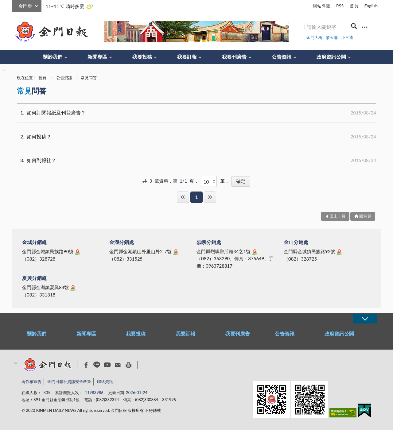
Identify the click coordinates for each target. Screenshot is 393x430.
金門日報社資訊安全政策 (69, 381)
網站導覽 (321, 5)
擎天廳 (332, 37)
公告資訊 (281, 57)
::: (16, 5)
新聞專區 (97, 57)
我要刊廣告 (234, 57)
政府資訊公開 (331, 57)
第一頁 (183, 197)
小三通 (347, 37)
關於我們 (52, 57)
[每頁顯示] (209, 181)
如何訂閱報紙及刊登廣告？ (196, 112)
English (371, 5)
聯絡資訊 (105, 381)
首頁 (354, 5)
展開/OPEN (365, 318)
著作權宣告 (31, 381)
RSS (340, 5)
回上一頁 (337, 216)
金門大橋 (314, 37)
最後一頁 (210, 197)
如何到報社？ (196, 160)
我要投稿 (142, 57)
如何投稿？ (196, 136)
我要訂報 (187, 57)
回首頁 (365, 216)
